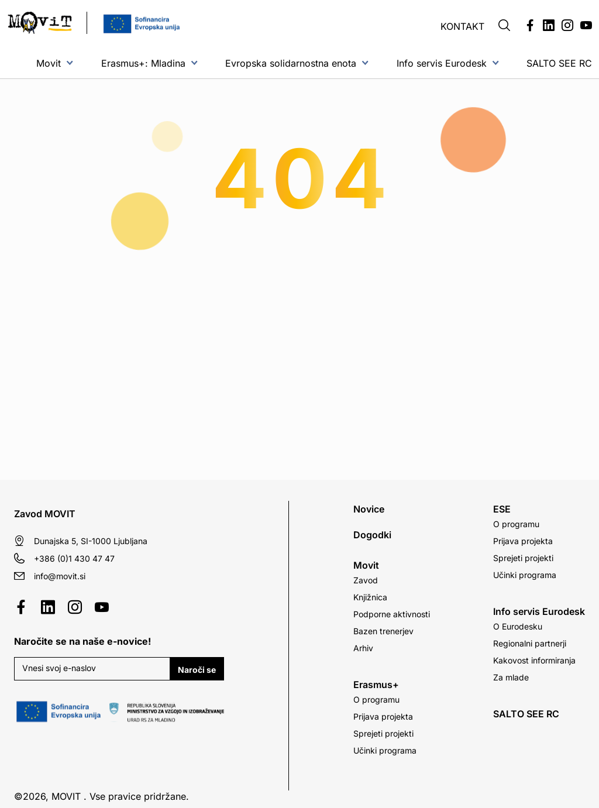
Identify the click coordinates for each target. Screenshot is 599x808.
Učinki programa (384, 750)
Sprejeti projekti (383, 733)
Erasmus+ (376, 684)
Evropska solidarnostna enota (290, 63)
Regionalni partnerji (529, 643)
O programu (376, 699)
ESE (502, 509)
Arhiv (363, 648)
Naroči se (197, 670)
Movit (48, 63)
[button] (504, 26)
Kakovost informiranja (534, 660)
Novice (368, 509)
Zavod (365, 580)
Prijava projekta (383, 716)
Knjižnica (370, 597)
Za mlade (511, 677)
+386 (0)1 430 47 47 (74, 558)
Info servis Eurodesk (442, 63)
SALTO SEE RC (559, 63)
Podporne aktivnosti (391, 614)
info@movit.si (59, 576)
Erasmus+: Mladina (143, 63)
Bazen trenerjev (383, 631)
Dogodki (372, 535)
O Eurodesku (517, 626)
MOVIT (66, 796)
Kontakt (462, 26)
